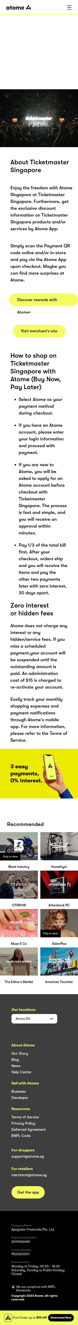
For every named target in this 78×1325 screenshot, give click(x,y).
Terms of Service (25, 1117)
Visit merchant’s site (39, 331)
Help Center (21, 1072)
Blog (15, 1060)
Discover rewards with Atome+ (37, 302)
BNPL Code (21, 1136)
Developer (19, 1098)
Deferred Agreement (28, 1129)
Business (18, 1091)
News (15, 1066)
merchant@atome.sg (29, 1175)
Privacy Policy (23, 1123)
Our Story (19, 1053)
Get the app (28, 1192)
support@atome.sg (27, 1156)
